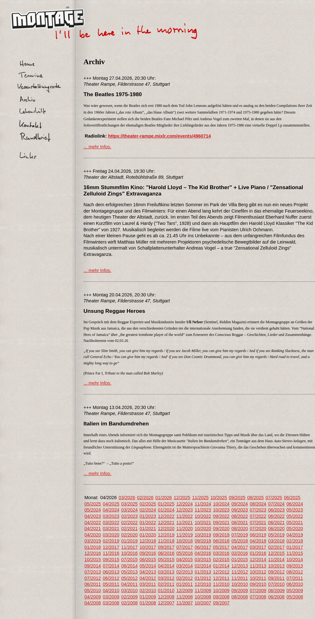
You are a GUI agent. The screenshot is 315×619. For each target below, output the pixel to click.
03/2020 (111, 534)
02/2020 (129, 534)
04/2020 (92, 534)
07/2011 (295, 578)
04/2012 (147, 578)
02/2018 (295, 540)
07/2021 (258, 522)
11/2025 (200, 497)
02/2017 (276, 547)
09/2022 (221, 516)
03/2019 (92, 540)
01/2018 (92, 547)
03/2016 (221, 553)
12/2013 (240, 565)
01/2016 (258, 553)
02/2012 (184, 578)
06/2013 (111, 571)
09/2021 (221, 522)
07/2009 (258, 590)
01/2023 (147, 516)
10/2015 (92, 559)
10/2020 (203, 528)
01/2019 (129, 540)
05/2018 (240, 540)
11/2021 (184, 522)
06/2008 (276, 596)
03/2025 (129, 503)
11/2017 (129, 547)
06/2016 (166, 553)
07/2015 (129, 559)
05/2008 (295, 596)
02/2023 (129, 516)
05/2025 (92, 503)
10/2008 (203, 596)
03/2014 (184, 565)
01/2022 (147, 522)
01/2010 (166, 590)
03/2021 (111, 528)
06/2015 (147, 559)
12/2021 (166, 522)
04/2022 (92, 522)
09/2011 (276, 578)
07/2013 (92, 571)
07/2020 (258, 528)
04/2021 (92, 528)
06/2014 (129, 565)
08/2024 (258, 503)
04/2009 (92, 596)
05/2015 (166, 559)
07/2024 (276, 503)
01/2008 (147, 602)
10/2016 (129, 553)
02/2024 (147, 509)
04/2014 (166, 565)
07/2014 (111, 565)
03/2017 (258, 547)
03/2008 (111, 602)
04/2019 (295, 534)
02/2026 (145, 497)
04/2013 (147, 571)
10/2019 (203, 534)
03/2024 (129, 509)
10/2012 (258, 571)
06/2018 (221, 540)
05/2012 (129, 578)
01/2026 (163, 497)
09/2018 (203, 540)
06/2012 (111, 578)
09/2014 (92, 565)
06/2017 (203, 547)
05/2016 (184, 553)
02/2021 (129, 528)
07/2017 (184, 547)
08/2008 (240, 596)
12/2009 (184, 590)
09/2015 (111, 559)
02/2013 (184, 571)
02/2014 (203, 565)
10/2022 (203, 516)
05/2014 (147, 565)
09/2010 (258, 584)
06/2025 (292, 497)
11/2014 (276, 559)
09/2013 (295, 565)
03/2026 (127, 497)
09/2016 (147, 553)
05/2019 (276, 534)
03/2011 (147, 584)
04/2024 (111, 509)
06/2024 (295, 503)
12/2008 (166, 596)
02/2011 (166, 584)
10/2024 (221, 503)
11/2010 (221, 584)
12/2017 (111, 547)
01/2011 (184, 584)
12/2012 (221, 571)
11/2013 (258, 565)
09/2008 (221, 596)
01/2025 (166, 503)
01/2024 (166, 509)
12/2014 (258, 559)
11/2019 (184, 534)
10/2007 (203, 602)
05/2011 (111, 584)
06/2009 (276, 590)
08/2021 (240, 522)
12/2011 (221, 578)
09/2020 (221, 528)
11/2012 (240, 571)
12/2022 (166, 516)
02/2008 (129, 602)
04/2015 (184, 559)
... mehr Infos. (97, 146)
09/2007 (221, 602)
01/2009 (147, 596)
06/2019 (258, 534)
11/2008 (184, 596)
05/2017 (221, 547)
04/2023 (92, 516)
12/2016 (92, 553)
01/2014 (221, 565)
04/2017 (240, 547)
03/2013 (166, 571)
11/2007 (184, 602)
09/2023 (240, 509)
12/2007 (166, 602)
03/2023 (111, 516)
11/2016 (111, 553)
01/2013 (203, 571)
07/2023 (258, 509)
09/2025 (237, 497)
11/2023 (203, 509)
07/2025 (274, 497)
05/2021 (295, 522)
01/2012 (203, 578)
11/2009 (203, 590)
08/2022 (240, 516)
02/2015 (221, 559)
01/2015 (240, 559)
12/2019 (166, 534)
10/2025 (219, 497)
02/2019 (111, 540)
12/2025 (182, 497)
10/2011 (258, 578)
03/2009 (111, 596)
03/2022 (111, 522)
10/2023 (221, 509)
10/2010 (240, 584)
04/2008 (92, 602)
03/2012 (166, 578)
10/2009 (221, 590)
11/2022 (184, 516)
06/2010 (295, 584)
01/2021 (147, 528)
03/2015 (203, 559)
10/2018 (184, 540)
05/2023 (295, 509)
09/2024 (240, 503)
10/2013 (276, 565)
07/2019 (240, 534)
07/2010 (276, 584)
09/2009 (240, 590)
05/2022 (295, 516)
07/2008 (258, 596)
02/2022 (129, 522)
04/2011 (129, 584)
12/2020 (166, 528)
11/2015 (295, 553)
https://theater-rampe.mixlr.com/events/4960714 (159, 136)
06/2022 (276, 516)
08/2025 (255, 497)
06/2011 (92, 584)
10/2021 (203, 522)
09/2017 (166, 547)
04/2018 (258, 540)
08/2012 (295, 571)
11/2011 (240, 578)
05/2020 (295, 528)
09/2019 (221, 534)
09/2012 (276, 571)
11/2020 (184, 528)
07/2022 (258, 516)
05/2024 (92, 509)
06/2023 (276, 509)
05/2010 (92, 590)
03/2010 (129, 590)
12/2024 (184, 503)
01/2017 (295, 547)
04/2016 (203, 553)
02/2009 (129, 596)
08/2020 (240, 528)
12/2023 (184, 509)
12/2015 (276, 553)
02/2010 (147, 590)
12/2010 (203, 584)
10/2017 (147, 547)
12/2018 (147, 540)
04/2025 (111, 503)
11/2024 (203, 503)
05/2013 (129, 571)
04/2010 (111, 590)
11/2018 (166, 540)
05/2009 (295, 590)
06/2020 (276, 528)
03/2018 (276, 540)
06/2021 (276, 522)
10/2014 (295, 559)
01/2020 (147, 534)
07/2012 (92, 578)
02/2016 (240, 553)
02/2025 (147, 503)
